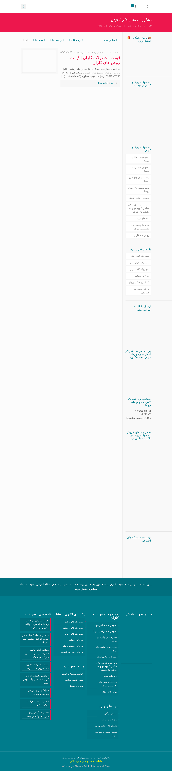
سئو (84, 761)
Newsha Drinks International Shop (92, 766)
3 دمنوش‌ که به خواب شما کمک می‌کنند (36, 703)
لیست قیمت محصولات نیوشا (106, 734)
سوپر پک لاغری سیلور (139, 262)
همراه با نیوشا (76, 686)
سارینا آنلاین (75, 761)
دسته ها (39, 40)
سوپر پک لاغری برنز (139, 269)
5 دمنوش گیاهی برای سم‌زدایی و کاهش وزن (38, 714)
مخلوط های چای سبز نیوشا (139, 179)
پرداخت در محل (109, 719)
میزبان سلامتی (67, 766)
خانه (150, 25)
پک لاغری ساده (142, 276)
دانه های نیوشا (142, 218)
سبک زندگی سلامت (73, 680)
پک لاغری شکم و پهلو (139, 282)
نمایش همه (111, 40)
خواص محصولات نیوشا (72, 674)
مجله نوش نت (134, 25)
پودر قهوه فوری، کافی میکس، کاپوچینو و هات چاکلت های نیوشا (138, 208)
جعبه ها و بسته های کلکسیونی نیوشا (140, 227)
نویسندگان (76, 40)
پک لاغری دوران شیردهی (141, 291)
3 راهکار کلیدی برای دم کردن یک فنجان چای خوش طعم (36, 679)
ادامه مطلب (101, 83)
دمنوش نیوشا (83, 757)
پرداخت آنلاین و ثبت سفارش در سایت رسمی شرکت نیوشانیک (37, 653)
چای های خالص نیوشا (139, 198)
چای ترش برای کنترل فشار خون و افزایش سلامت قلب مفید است (35, 639)
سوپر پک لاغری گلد (140, 256)
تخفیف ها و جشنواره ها (106, 725)
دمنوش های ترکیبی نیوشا (140, 169)
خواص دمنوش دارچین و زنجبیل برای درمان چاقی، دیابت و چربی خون (36, 624)
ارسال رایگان (110, 713)
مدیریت (83, 52)
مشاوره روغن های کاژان (109, 25)
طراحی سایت (95, 761)
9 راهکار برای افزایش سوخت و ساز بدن (38, 692)
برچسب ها (57, 40)
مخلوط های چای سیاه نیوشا (138, 190)
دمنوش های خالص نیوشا (140, 159)
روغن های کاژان (141, 235)
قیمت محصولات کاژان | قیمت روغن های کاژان (37, 666)
